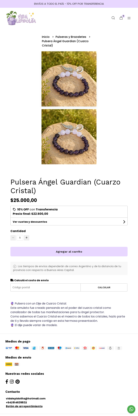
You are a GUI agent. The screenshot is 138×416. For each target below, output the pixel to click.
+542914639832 (16, 402)
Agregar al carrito (69, 251)
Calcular (104, 287)
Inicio (46, 37)
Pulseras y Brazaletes (71, 37)
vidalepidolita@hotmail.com (25, 398)
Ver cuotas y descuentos (30, 222)
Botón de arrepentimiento (24, 406)
